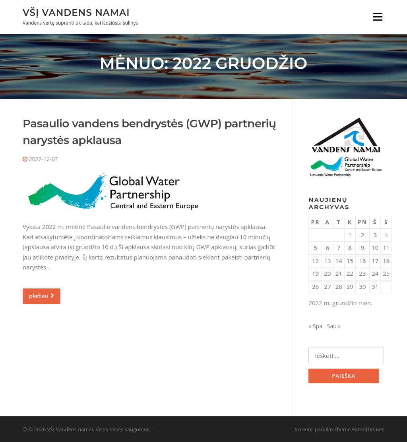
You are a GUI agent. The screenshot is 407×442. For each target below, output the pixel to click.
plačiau (41, 295)
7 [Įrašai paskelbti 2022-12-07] (338, 248)
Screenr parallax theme (323, 429)
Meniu (377, 17)
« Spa (315, 326)
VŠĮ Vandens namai (76, 12)
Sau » (334, 326)
